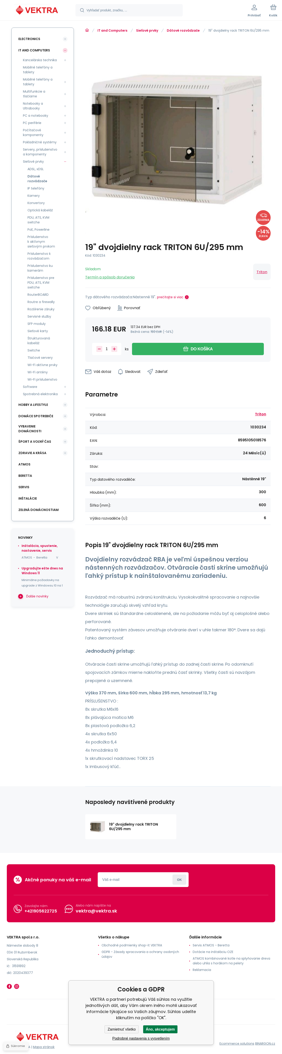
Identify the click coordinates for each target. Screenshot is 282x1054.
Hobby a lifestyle (33, 404)
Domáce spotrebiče (35, 416)
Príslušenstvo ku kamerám (40, 268)
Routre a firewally (41, 302)
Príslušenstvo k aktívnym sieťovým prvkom (41, 242)
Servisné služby (39, 316)
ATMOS (24, 464)
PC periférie (32, 123)
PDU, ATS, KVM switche (38, 220)
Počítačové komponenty (33, 132)
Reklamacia (202, 970)
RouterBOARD (38, 294)
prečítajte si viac (170, 297)
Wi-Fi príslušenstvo (42, 379)
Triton (262, 272)
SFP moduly (36, 323)
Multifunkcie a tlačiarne (34, 94)
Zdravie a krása (32, 453)
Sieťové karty (37, 331)
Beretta (25, 475)
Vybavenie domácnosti (29, 428)
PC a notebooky (35, 115)
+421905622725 (41, 911)
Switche (33, 350)
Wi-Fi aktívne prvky (42, 365)
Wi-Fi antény (37, 372)
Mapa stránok (44, 1047)
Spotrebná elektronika (40, 394)
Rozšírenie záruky (41, 309)
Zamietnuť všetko (122, 1029)
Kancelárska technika (40, 60)
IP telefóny (35, 188)
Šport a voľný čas (34, 441)
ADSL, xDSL (35, 169)
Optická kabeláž (40, 210)
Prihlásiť (179, 880)
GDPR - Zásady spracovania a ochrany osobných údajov (140, 954)
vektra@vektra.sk (96, 911)
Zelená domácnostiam (38, 510)
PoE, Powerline (38, 229)
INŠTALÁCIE (27, 498)
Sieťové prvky (147, 30)
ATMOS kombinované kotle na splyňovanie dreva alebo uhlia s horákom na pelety (231, 961)
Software (30, 386)
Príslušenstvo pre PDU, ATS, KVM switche (40, 283)
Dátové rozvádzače (183, 30)
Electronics (29, 39)
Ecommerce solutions (237, 1043)
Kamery (33, 195)
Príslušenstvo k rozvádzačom (39, 256)
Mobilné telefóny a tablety (37, 69)
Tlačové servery (40, 357)
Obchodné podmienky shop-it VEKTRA (132, 945)
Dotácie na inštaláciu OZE (213, 952)
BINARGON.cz (265, 1043)
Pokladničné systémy (40, 142)
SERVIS (23, 487)
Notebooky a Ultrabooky (33, 106)
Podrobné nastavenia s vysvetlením (141, 1038)
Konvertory (36, 203)
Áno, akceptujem (160, 1029)
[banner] (37, 11)
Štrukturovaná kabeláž (38, 340)
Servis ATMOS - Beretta (211, 945)
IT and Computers (112, 30)
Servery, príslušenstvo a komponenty (40, 152)
